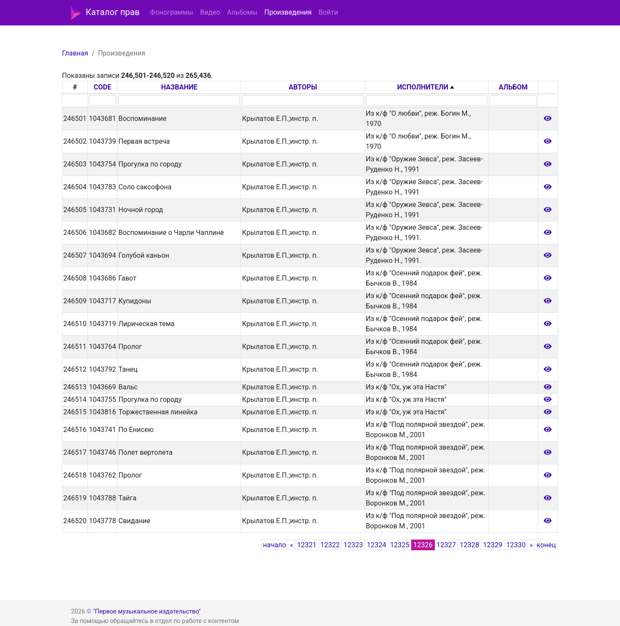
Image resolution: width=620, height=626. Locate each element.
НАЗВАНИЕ (179, 87)
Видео (210, 12)
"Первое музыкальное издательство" (147, 611)
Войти (328, 12)
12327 (446, 545)
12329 (492, 545)
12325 (399, 545)
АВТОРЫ (303, 87)
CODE (103, 87)
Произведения (288, 12)
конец (546, 545)
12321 (306, 545)
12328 (469, 545)
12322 (330, 545)
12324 (376, 545)
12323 (353, 545)
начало (274, 545)
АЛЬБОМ (513, 87)
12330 (516, 545)
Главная (75, 53)
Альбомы (242, 12)
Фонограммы (171, 12)
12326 (423, 545)
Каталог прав (105, 13)
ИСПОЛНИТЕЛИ (422, 87)
